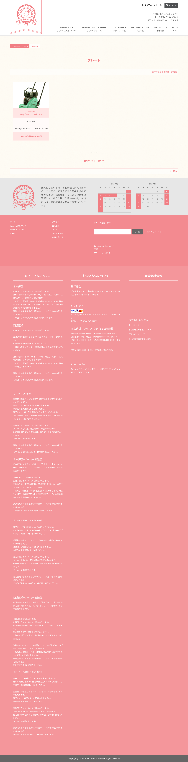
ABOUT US (160, 29)
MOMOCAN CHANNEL (94, 29)
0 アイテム (171, 5)
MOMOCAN (66, 29)
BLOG (175, 29)
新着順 (174, 72)
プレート (35, 46)
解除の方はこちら (154, 231)
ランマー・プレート (19, 46)
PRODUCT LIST (140, 29)
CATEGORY (119, 30)
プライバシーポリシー (103, 253)
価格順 (166, 72)
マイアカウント (151, 5)
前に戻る (173, 171)
